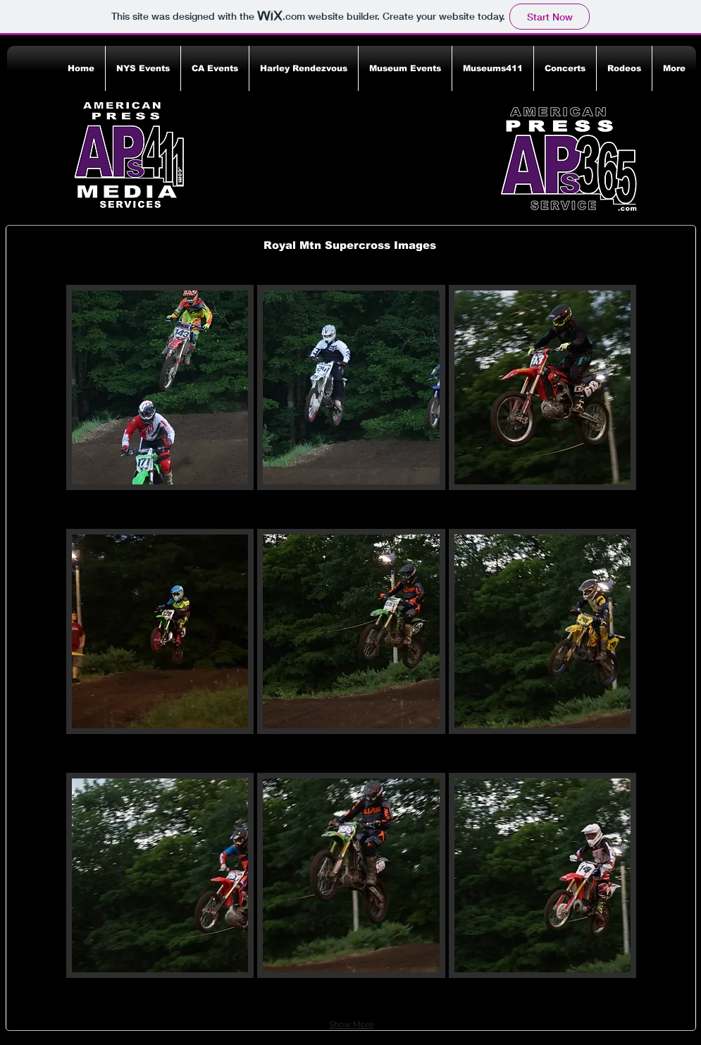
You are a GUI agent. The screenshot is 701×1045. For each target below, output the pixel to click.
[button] (143, 68)
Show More (351, 1024)
